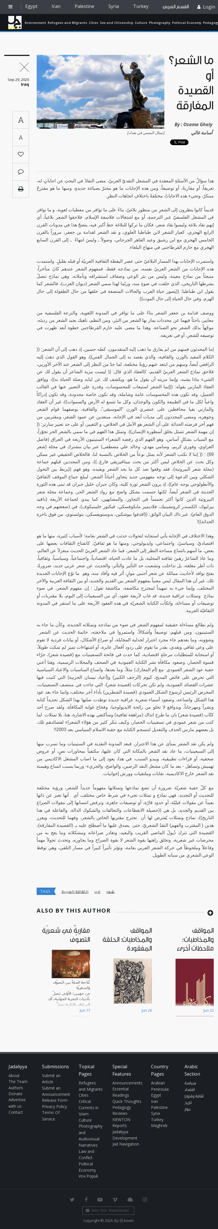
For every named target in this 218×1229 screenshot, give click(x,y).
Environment (35, 22)
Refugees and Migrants (67, 22)
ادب (97, 892)
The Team (18, 1081)
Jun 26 (147, 1010)
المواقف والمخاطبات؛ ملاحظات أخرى (195, 939)
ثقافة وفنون (194, 1096)
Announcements (127, 1083)
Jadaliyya (15, 22)
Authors (16, 1087)
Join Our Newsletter (107, 1210)
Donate (15, 1093)
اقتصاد (190, 1090)
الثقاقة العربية (75, 892)
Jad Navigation (125, 1144)
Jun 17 (85, 1010)
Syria (113, 6)
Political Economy (186, 22)
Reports (119, 1125)
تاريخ (188, 1103)
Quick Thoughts (126, 1101)
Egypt (31, 6)
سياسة (190, 1083)
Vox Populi (88, 1176)
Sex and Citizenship (116, 22)
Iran (56, 6)
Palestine (84, 6)
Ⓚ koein (127, 1220)
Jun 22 (209, 1010)
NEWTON (121, 1119)
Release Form (55, 1100)
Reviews (119, 1113)
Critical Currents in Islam (88, 1108)
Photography (159, 22)
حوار (188, 1109)
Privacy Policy (54, 1106)
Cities (93, 22)
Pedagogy (121, 1107)
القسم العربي (176, 6)
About (14, 1075)
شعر (110, 892)
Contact (16, 1112)
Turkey (140, 6)
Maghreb (159, 1125)
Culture (141, 22)
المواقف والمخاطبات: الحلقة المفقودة (127, 939)
